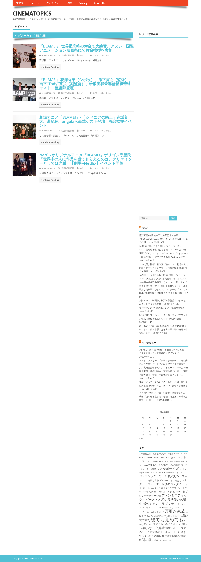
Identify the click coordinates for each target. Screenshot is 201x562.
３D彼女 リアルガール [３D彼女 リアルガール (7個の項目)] (161, 540)
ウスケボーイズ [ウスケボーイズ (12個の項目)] (168, 468)
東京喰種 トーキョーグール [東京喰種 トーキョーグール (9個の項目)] (165, 532)
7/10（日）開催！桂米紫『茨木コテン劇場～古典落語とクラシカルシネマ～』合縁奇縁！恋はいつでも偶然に (163, 268)
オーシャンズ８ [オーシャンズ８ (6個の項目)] (151, 473)
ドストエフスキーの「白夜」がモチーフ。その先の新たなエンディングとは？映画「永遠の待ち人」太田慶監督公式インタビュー (163, 364)
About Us (99, 3)
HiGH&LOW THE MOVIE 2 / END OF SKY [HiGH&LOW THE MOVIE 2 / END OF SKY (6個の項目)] (155, 457)
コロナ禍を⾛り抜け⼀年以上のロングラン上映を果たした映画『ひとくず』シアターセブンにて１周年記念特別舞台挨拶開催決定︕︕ (163, 289)
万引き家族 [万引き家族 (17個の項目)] (175, 511)
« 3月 (141, 438)
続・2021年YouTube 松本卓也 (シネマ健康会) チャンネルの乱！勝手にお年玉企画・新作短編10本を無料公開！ (163, 329)
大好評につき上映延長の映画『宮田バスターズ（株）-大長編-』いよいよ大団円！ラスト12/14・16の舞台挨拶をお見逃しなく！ (163, 279)
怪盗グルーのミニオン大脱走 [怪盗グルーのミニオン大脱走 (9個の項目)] (169, 524)
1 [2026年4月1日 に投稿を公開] (163, 421)
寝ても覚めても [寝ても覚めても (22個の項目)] (167, 519)
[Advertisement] (163, 124)
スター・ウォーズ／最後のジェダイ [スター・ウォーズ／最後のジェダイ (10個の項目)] (163, 482)
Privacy (83, 3)
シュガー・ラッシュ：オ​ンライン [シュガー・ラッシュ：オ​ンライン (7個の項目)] (172, 472)
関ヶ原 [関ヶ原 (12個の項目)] (146, 540)
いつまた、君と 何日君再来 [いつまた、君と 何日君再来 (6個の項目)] (167, 461)
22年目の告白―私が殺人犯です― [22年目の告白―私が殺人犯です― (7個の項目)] (153, 453)
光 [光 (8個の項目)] (181, 515)
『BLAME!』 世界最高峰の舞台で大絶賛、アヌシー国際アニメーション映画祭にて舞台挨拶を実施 (86, 48)
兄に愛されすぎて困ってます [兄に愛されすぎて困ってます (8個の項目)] (165, 515)
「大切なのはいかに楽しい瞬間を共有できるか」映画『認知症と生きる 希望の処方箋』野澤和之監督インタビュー (163, 397)
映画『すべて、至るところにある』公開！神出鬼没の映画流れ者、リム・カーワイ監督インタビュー (163, 386)
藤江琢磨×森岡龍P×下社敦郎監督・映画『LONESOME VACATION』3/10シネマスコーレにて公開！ (163, 239)
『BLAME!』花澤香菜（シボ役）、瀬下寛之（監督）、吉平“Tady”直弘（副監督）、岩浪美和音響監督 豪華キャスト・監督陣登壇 (85, 83)
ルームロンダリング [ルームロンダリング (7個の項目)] (155, 512)
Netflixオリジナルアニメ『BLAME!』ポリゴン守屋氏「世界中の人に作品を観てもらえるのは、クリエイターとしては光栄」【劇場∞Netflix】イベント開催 (85, 159)
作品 (69, 3)
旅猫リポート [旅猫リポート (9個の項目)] (173, 528)
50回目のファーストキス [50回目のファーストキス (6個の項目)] (177, 454)
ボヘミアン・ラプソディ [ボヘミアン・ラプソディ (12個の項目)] (160, 503)
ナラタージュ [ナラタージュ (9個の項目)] (153, 495)
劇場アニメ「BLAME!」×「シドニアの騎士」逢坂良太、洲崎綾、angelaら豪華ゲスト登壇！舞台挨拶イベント (85, 121)
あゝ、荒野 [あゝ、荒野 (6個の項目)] (151, 461)
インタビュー (53, 3)
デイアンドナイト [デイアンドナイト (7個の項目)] (177, 488)
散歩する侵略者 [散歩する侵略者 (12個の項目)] (154, 528)
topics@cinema (48, 55)
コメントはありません (101, 55)
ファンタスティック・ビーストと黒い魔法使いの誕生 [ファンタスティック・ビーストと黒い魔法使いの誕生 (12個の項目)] (163, 499)
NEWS (19, 3)
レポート (34, 3)
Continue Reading (50, 67)
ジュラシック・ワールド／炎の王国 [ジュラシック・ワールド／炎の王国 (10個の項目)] (161, 476)
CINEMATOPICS (32, 13)
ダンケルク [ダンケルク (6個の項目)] (164, 488)
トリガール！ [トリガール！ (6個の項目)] (162, 492)
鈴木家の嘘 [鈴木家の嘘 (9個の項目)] (168, 536)
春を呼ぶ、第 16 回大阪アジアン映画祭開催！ (162, 307)
